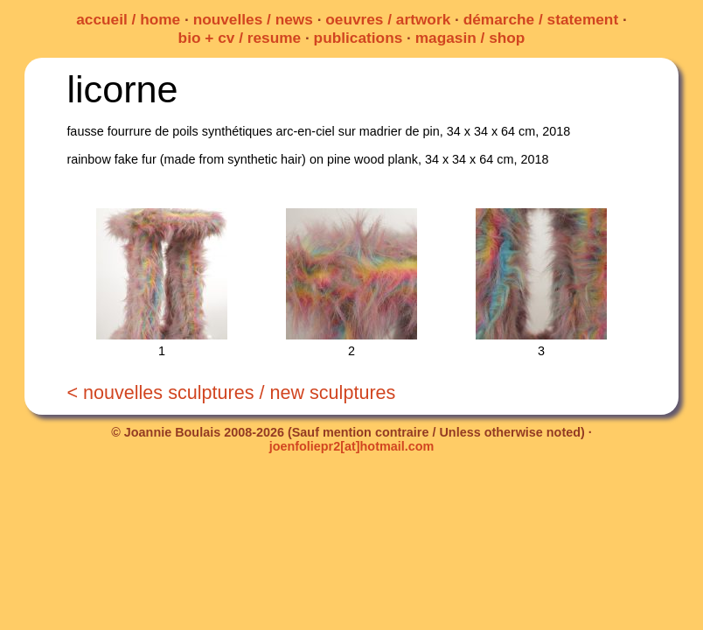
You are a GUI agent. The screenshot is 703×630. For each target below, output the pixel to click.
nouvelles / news (253, 19)
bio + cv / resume (240, 37)
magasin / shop (470, 37)
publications (358, 37)
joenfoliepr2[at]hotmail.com (352, 446)
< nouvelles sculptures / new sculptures (230, 392)
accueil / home (128, 19)
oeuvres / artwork (387, 19)
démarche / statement (541, 19)
